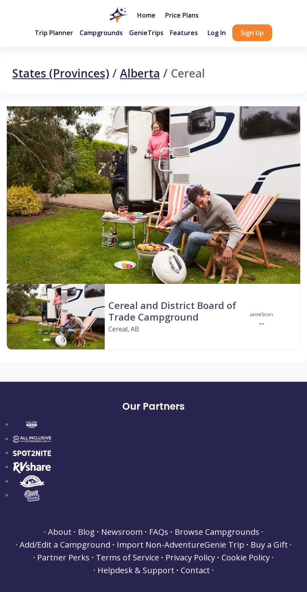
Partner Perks (63, 557)
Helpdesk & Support (136, 570)
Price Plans (182, 15)
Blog (86, 532)
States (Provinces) (60, 73)
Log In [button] (216, 32)
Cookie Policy (245, 557)
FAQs (158, 532)
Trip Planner (54, 32)
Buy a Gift (269, 545)
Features (184, 32)
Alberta (140, 73)
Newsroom (122, 532)
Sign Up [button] (252, 32)
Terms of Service (127, 557)
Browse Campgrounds (217, 532)
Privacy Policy (190, 557)
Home (146, 15)
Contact (195, 570)
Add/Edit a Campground (65, 545)
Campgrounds (101, 32)
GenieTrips (146, 32)
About (60, 532)
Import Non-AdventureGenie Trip (180, 545)
